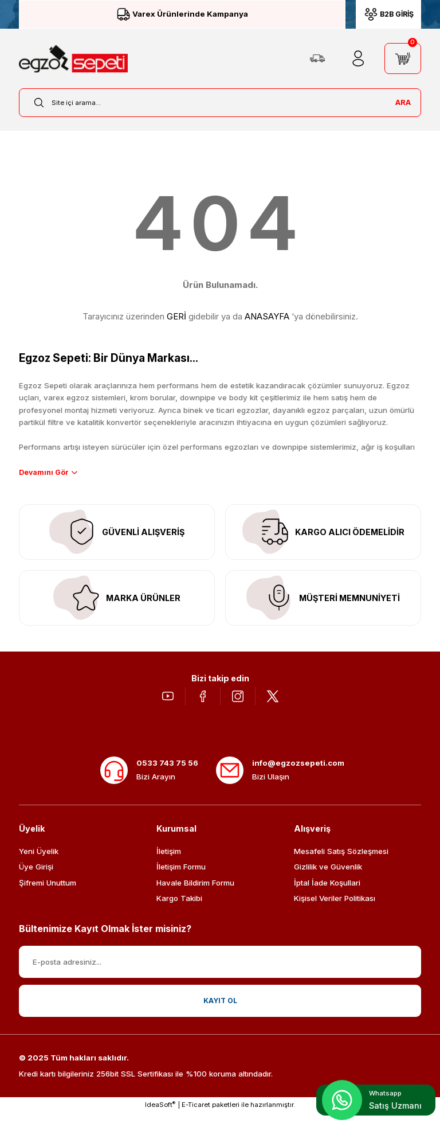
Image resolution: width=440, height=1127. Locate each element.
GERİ (176, 316)
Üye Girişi (36, 881)
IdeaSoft (160, 1118)
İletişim (168, 865)
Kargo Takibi (179, 912)
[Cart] (402, 58)
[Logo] (73, 59)
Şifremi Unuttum (47, 897)
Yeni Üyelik (38, 865)
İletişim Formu (181, 881)
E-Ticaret (196, 1119)
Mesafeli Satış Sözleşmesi (341, 865)
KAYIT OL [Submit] (220, 1015)
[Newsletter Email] (220, 976)
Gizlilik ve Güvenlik (328, 881)
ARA (403, 102)
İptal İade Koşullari (327, 897)
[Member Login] (358, 58)
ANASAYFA (267, 316)
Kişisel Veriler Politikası (334, 912)
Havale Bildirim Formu (195, 897)
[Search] (220, 102)
